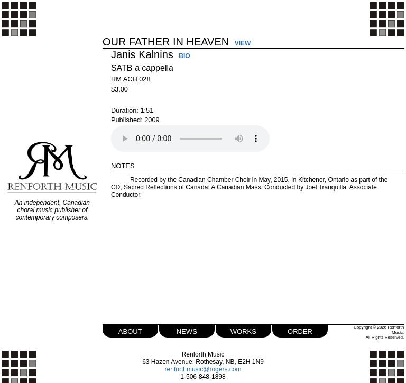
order (300, 330)
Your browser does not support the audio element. (190, 138)
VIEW (243, 43)
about (130, 330)
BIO (184, 56)
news (187, 330)
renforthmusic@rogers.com (203, 369)
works (243, 330)
